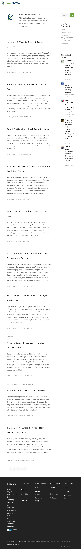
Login (37, 487)
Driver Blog (25, 500)
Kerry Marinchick (25, 72)
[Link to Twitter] (64, 546)
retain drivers (11, 384)
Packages (53, 498)
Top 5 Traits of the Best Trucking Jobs (28, 129)
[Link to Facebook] (61, 546)
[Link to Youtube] (72, 546)
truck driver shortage (25, 384)
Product (53, 487)
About (66, 487)
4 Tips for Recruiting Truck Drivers (26, 390)
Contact (67, 491)
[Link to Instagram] (67, 546)
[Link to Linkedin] (70, 546)
